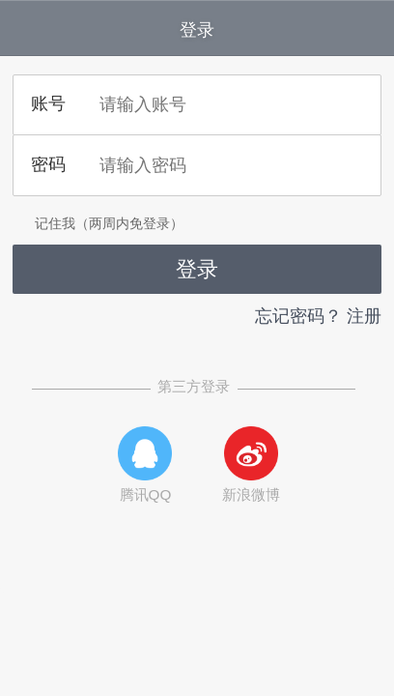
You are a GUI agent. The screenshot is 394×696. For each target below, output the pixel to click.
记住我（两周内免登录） (98, 223)
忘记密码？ (298, 316)
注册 (364, 316)
